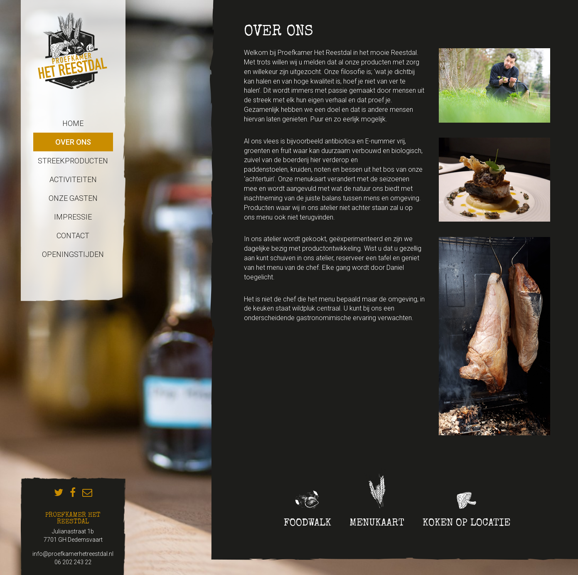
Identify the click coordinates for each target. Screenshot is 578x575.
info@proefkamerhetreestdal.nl (72, 553)
